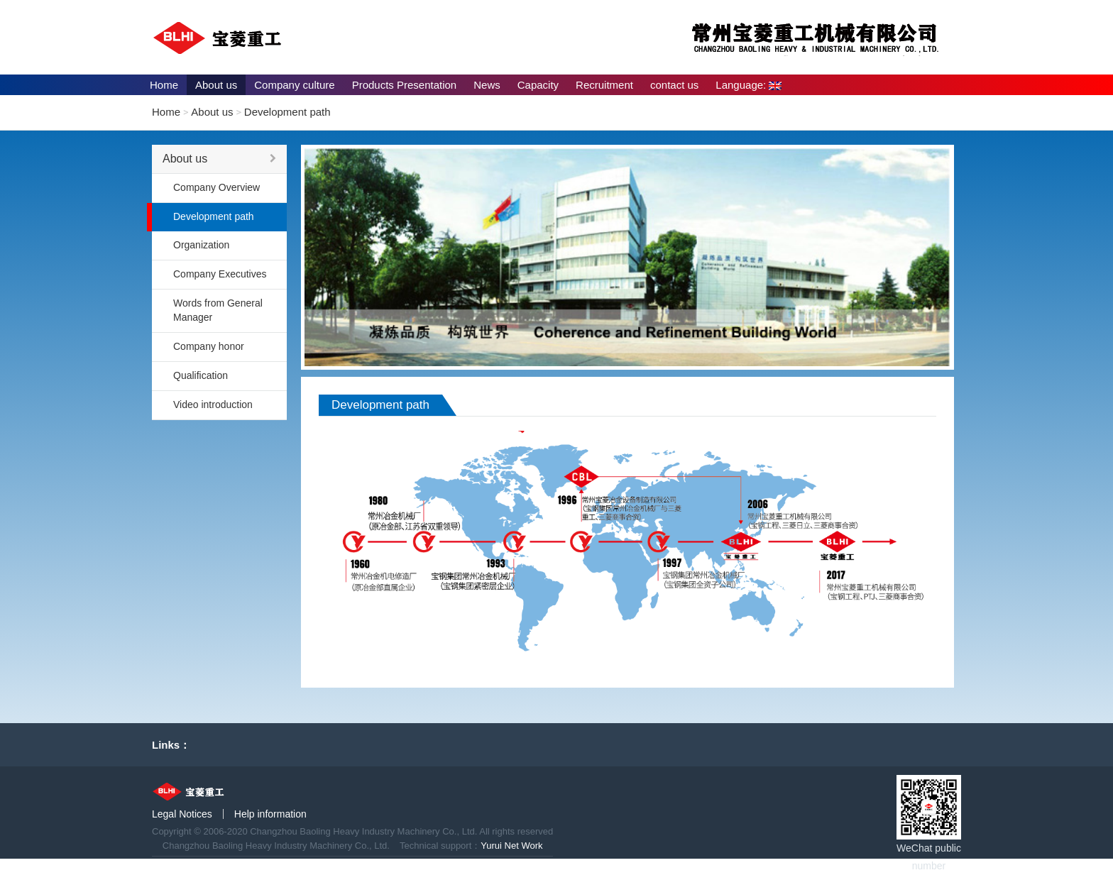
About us (216, 85)
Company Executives (220, 274)
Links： (171, 745)
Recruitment (604, 85)
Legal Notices (182, 814)
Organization (201, 245)
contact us (674, 85)
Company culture (294, 85)
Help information (270, 814)
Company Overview (216, 187)
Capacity (538, 85)
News (486, 85)
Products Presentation (404, 85)
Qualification (200, 375)
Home (164, 85)
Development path (287, 112)
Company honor (208, 346)
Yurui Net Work (511, 845)
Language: (749, 85)
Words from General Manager (218, 310)
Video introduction (213, 404)
